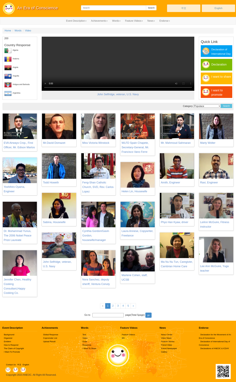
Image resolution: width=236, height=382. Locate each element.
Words (18, 30)
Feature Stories (167, 341)
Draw (84, 341)
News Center (166, 334)
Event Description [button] (76, 21)
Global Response (50, 334)
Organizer (8, 338)
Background (9, 334)
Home (8, 30)
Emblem (7, 341)
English (218, 8)
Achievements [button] (99, 21)
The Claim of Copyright (14, 348)
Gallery (164, 352)
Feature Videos (128, 334)
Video (28, 30)
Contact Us (11, 365)
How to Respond (11, 345)
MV (123, 338)
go (148, 315)
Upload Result (49, 341)
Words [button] (116, 21)
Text (84, 334)
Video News (166, 338)
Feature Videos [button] (134, 21)
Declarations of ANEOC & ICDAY (214, 348)
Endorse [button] (164, 21)
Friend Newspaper (169, 348)
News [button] (151, 21)
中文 (183, 8)
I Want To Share (89, 348)
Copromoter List (50, 338)
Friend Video (166, 345)
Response (86, 345)
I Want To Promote (12, 352)
